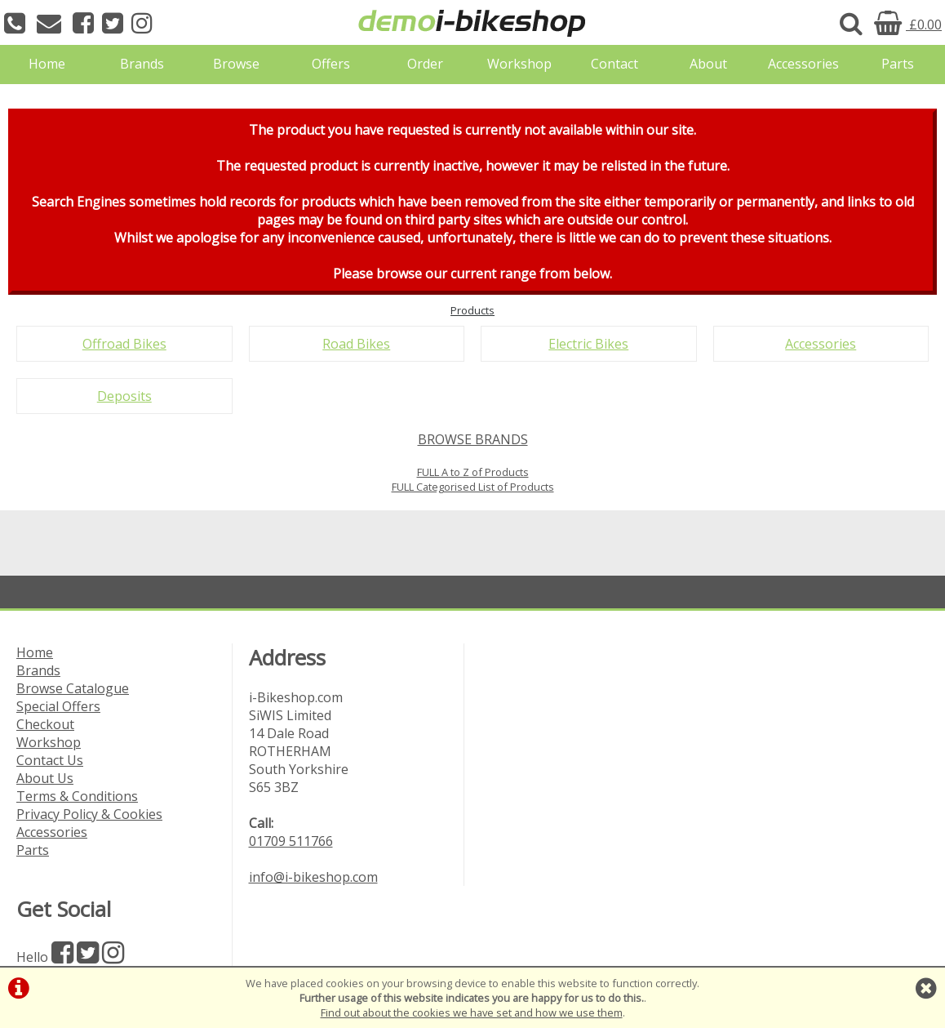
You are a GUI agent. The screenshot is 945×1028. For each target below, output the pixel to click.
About (708, 64)
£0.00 (908, 24)
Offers (331, 64)
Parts (897, 64)
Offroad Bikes (124, 344)
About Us (44, 778)
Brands (142, 64)
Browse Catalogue (72, 688)
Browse (236, 64)
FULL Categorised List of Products (473, 486)
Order (425, 64)
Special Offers (58, 706)
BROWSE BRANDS (473, 439)
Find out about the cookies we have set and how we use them (472, 1012)
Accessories (803, 64)
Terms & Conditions (77, 796)
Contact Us (49, 760)
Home (47, 64)
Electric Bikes (588, 344)
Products (472, 310)
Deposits (124, 396)
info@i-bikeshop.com (313, 877)
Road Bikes (356, 344)
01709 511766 (291, 841)
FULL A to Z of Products (473, 472)
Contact (614, 64)
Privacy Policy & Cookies (89, 814)
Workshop (519, 64)
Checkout (45, 724)
